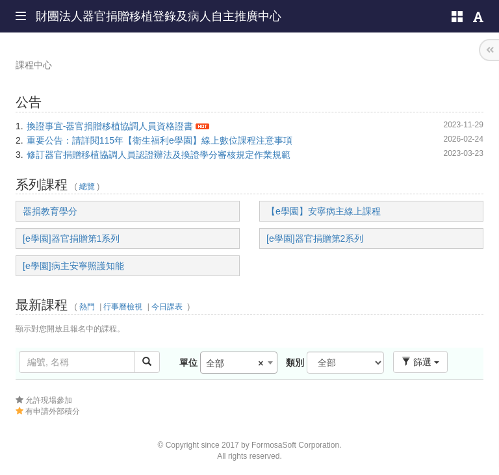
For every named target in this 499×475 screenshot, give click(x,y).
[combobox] (238, 363)
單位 (188, 362)
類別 (295, 362)
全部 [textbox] (235, 363)
